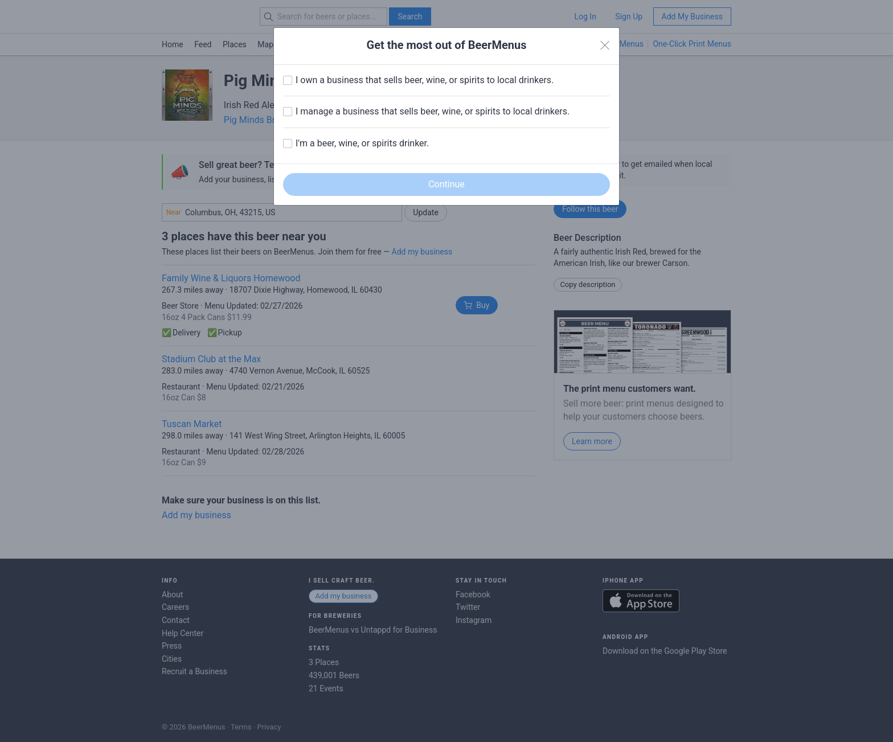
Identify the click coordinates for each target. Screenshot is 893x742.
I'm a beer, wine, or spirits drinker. (362, 143)
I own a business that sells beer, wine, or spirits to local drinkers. (425, 80)
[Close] (605, 45)
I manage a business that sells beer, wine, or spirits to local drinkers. (433, 111)
